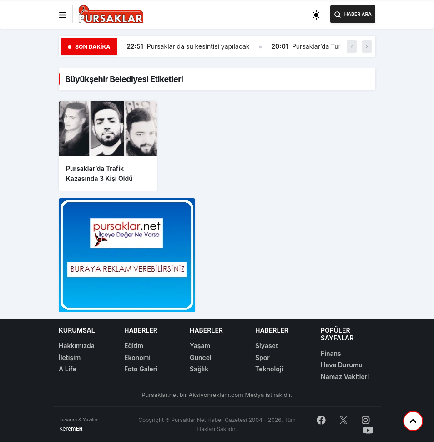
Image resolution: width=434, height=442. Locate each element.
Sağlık (199, 369)
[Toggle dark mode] (316, 14)
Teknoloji (269, 369)
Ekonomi (137, 357)
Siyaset (266, 345)
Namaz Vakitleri (345, 376)
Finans (331, 353)
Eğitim (133, 345)
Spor (262, 357)
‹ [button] (351, 46)
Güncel (201, 357)
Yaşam (200, 345)
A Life (67, 369)
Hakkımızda (77, 345)
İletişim (70, 357)
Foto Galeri (140, 369)
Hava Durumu (342, 365)
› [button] (367, 46)
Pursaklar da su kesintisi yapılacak (198, 46)
